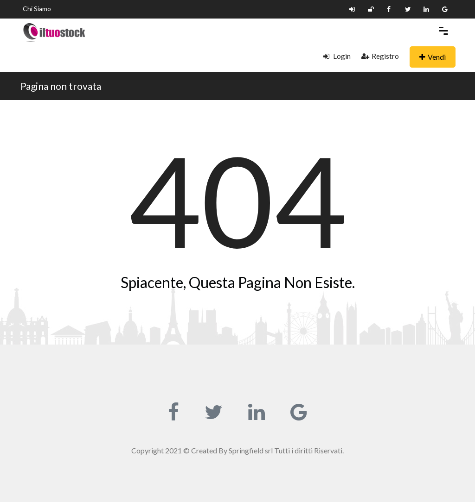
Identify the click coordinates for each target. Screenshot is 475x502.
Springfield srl (251, 450)
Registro (380, 56)
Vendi (432, 56)
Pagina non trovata (60, 86)
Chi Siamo (37, 9)
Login (337, 56)
